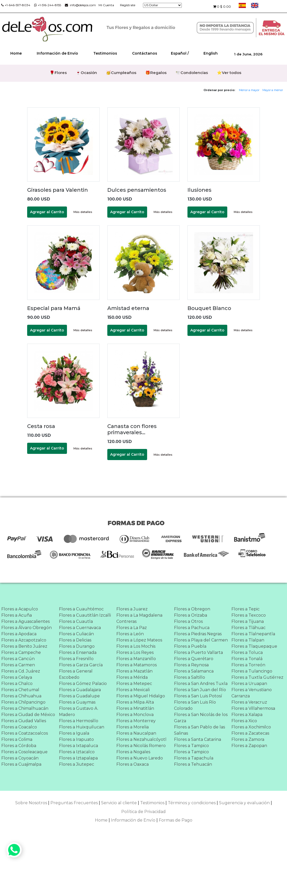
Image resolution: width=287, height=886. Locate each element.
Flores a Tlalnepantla (253, 633)
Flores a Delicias (75, 640)
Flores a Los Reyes (135, 652)
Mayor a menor (272, 90)
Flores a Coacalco (19, 727)
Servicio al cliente (119, 802)
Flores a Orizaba (190, 615)
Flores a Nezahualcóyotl (141, 739)
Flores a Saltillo (189, 677)
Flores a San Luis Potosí (198, 695)
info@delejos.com (80, 5)
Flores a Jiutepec (76, 764)
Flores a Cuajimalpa (21, 764)
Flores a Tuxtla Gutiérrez (257, 677)
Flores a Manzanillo (136, 658)
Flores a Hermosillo (78, 720)
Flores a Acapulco (19, 609)
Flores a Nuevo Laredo (139, 758)
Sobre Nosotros (31, 802)
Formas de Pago (175, 820)
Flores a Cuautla (76, 621)
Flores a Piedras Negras (198, 633)
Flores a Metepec (134, 683)
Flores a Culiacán (76, 633)
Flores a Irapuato (76, 739)
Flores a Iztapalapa (78, 758)
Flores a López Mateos (139, 640)
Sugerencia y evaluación (244, 802)
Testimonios (105, 53)
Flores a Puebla (190, 646)
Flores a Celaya (16, 677)
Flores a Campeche (21, 652)
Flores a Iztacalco (77, 751)
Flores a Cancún (18, 658)
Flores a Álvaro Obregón (26, 627)
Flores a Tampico (191, 745)
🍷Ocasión (86, 72)
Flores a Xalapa (246, 714)
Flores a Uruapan (249, 683)
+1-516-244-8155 (47, 5)
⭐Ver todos (229, 72)
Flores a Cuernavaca (80, 627)
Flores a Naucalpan (136, 733)
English (210, 53)
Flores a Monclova (135, 714)
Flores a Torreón (248, 664)
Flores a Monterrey (136, 720)
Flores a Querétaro (193, 658)
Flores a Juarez (132, 609)
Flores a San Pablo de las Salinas (199, 730)
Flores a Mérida (132, 677)
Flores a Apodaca (18, 633)
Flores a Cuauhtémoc (81, 609)
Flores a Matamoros (136, 664)
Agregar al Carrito (47, 212)
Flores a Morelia (132, 727)
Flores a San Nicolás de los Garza (201, 717)
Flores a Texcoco (248, 615)
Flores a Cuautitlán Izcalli (85, 615)
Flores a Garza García (81, 664)
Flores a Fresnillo (76, 658)
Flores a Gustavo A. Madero (78, 711)
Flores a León (130, 633)
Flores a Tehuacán (193, 764)
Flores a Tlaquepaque (254, 646)
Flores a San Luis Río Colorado (195, 705)
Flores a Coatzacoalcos (24, 733)
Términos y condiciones (192, 802)
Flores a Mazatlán (134, 671)
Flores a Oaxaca (132, 764)
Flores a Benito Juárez (24, 646)
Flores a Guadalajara (80, 689)
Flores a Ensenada (77, 652)
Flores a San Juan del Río (200, 689)
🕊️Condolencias (192, 72)
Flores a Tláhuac (248, 627)
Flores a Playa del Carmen (201, 640)
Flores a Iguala (74, 733)
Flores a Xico (244, 720)
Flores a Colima (16, 739)
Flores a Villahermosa (253, 708)
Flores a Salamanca (194, 671)
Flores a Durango (77, 646)
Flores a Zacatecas (250, 733)
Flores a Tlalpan (247, 640)
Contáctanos (144, 53)
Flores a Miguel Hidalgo (140, 695)
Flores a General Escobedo (76, 674)
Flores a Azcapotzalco (23, 640)
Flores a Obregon (192, 609)
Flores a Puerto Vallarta (198, 652)
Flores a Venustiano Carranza (251, 692)
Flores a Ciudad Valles (23, 720)
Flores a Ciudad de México (28, 714)
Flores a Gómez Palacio (83, 683)
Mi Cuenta (106, 5)
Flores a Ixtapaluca (78, 745)
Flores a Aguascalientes (25, 621)
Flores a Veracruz (249, 702)
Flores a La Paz (131, 627)
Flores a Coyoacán (20, 758)
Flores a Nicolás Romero (141, 745)
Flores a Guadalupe (79, 695)
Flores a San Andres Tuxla (201, 683)
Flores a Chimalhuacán (24, 708)
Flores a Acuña (16, 615)
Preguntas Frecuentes (74, 802)
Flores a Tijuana (247, 621)
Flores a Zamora (247, 739)
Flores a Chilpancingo (23, 702)
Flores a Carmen (18, 664)
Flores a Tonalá (246, 658)
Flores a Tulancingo (251, 671)
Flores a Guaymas (77, 702)
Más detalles (82, 212)
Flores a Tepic (245, 609)
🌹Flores (58, 72)
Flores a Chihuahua (21, 695)
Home (16, 53)
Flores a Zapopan (249, 745)
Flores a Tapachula (193, 758)
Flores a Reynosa (191, 664)
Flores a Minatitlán (135, 708)
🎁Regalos (156, 72)
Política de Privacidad (143, 811)
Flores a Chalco (17, 683)
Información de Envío (57, 53)
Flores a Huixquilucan (81, 727)
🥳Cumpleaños (121, 72)
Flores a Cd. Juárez (20, 671)
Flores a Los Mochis (135, 646)
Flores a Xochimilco (251, 727)
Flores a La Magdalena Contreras (139, 618)
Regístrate (127, 5)
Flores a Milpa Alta (135, 702)
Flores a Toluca (247, 652)
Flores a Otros (188, 621)
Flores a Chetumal (20, 689)
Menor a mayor (249, 90)
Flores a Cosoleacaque (24, 751)
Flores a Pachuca (191, 627)
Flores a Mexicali (133, 689)
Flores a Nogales (133, 751)
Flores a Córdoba (18, 745)
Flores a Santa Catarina (197, 739)
